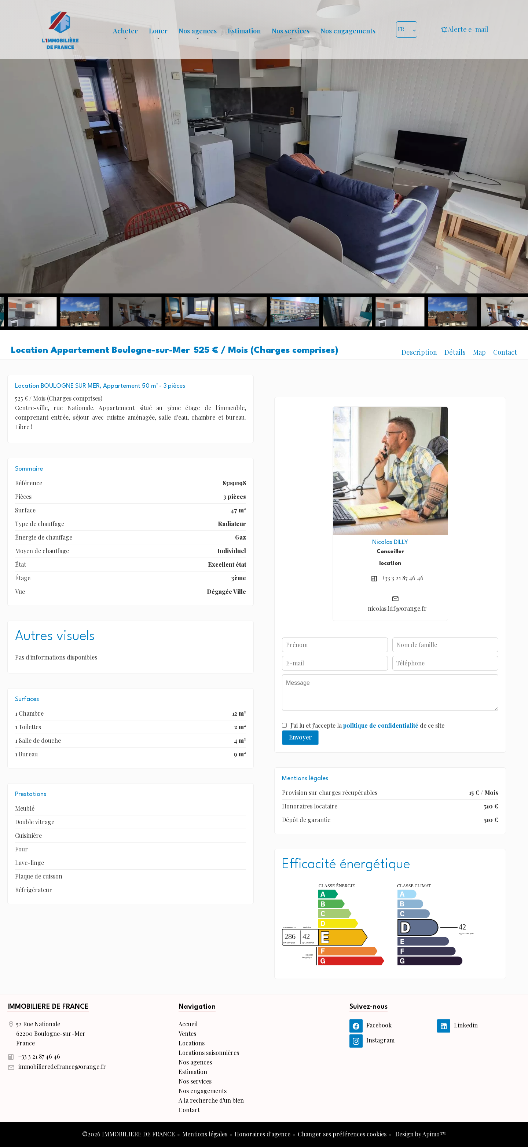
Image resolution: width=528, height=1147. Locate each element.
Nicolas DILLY (390, 542)
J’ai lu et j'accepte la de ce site (367, 725)
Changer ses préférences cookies (342, 1134)
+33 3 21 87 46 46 (402, 578)
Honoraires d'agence (262, 1134)
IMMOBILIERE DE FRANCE (48, 1007)
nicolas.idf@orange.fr (397, 608)
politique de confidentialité (380, 725)
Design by (420, 1134)
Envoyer (300, 737)
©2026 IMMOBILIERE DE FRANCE (128, 1134)
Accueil (60, 29)
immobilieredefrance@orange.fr (62, 1066)
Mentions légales (204, 1134)
